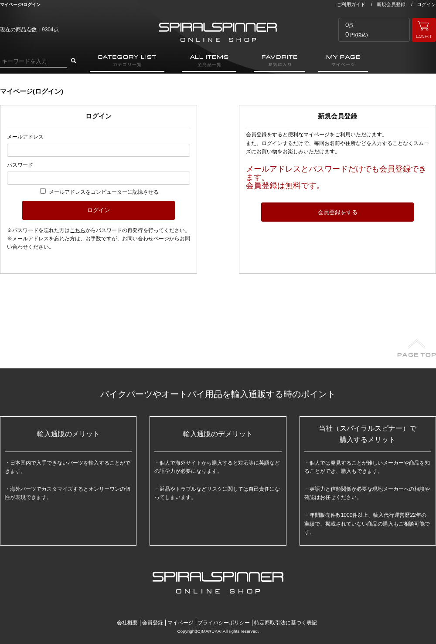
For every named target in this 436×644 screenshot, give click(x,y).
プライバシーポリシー (224, 623)
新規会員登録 (391, 4)
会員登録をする (338, 212)
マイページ (180, 623)
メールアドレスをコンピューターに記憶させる (104, 192)
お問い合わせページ (145, 239)
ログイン (426, 4)
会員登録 (152, 623)
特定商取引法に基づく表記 (285, 623)
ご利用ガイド (351, 4)
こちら (77, 230)
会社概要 (127, 623)
